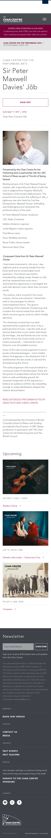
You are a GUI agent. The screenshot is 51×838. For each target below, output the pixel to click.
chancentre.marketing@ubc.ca (16, 699)
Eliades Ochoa (10, 506)
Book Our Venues (14, 717)
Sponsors (9, 782)
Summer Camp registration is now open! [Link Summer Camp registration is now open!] (25, 28)
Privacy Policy (43, 833)
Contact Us (10, 732)
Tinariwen (7, 609)
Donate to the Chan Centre (20, 778)
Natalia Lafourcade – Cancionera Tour (21, 557)
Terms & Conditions (31, 833)
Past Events (10, 751)
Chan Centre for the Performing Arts (22, 43)
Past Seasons (11, 755)
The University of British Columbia (19, 5)
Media (6, 736)
